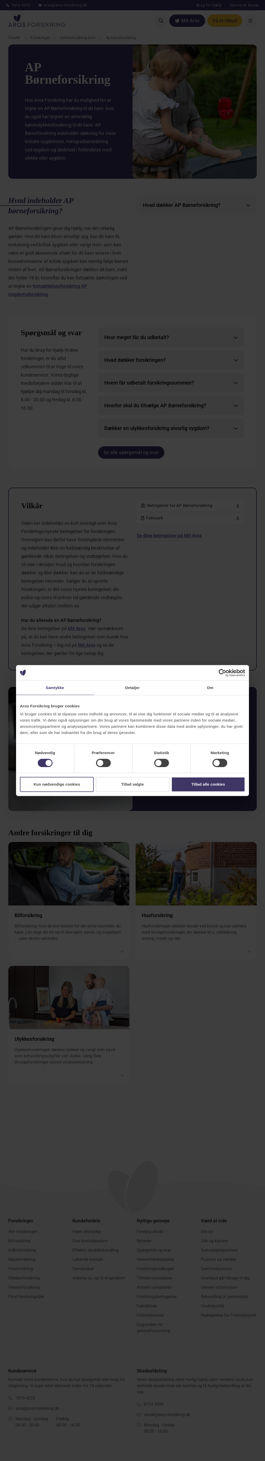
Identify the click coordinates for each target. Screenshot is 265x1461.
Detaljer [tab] (132, 687)
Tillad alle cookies (208, 784)
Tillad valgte (132, 784)
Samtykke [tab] (55, 687)
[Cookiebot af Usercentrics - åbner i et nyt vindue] (222, 673)
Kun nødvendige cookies (57, 784)
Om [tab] (210, 687)
